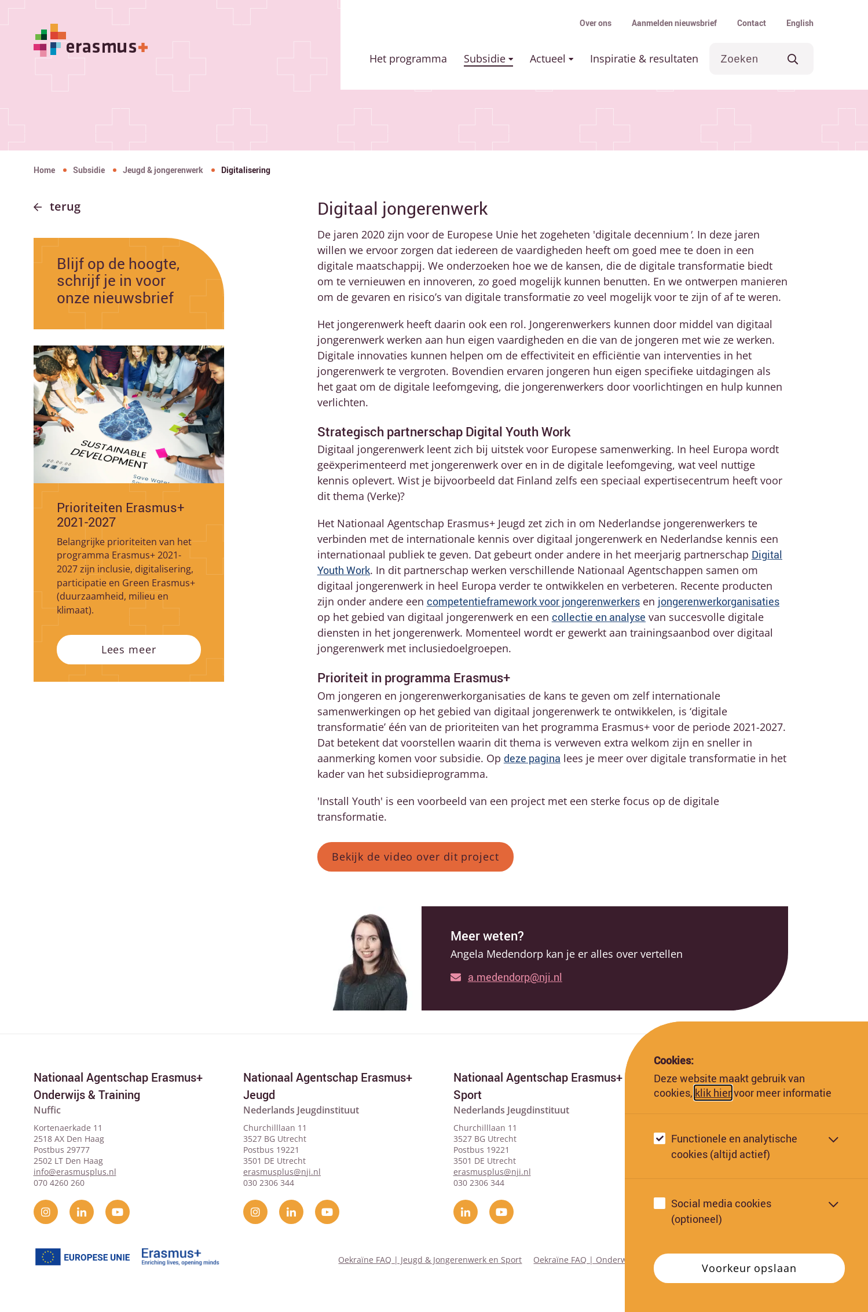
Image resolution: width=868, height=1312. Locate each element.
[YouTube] (117, 1212)
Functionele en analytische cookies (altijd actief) (734, 1146)
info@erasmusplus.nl (75, 1171)
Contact (751, 22)
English (800, 22)
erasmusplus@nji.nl (282, 1171)
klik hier (713, 1093)
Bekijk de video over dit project (415, 856)
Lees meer (128, 650)
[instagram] (46, 1212)
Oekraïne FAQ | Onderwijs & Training (606, 1259)
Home (44, 169)
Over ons (595, 22)
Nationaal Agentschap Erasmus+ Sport (537, 1086)
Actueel (551, 58)
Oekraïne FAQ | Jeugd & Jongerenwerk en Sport (430, 1259)
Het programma (408, 58)
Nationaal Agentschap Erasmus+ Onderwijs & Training (118, 1086)
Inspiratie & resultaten (644, 58)
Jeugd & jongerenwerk (163, 169)
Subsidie (488, 58)
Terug (65, 206)
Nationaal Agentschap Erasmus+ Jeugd (327, 1086)
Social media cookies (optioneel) (721, 1211)
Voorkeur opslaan (749, 1268)
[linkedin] (81, 1212)
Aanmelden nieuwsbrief (674, 22)
